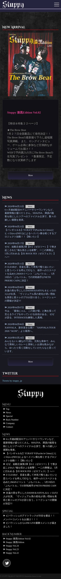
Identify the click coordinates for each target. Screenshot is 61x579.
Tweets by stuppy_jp (12, 380)
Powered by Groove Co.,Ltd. (33, 576)
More (30, 175)
